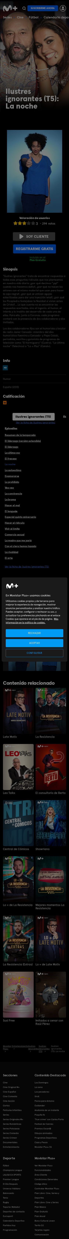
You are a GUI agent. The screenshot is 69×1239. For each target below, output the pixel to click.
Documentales (10, 1142)
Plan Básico (40, 1207)
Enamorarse (12, 476)
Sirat (37, 1096)
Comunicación (42, 1234)
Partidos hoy (9, 1225)
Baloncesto (8, 1193)
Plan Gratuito (41, 1211)
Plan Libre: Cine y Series (47, 1202)
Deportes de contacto (14, 1211)
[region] (34, 619)
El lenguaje (11, 511)
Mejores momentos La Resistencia (50, 906)
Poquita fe (40, 1114)
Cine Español (9, 1091)
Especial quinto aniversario (20, 516)
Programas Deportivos (46, 1138)
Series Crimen (10, 1138)
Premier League (11, 1179)
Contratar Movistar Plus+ (47, 1188)
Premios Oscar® (43, 1128)
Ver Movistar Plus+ (44, 1165)
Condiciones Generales (46, 1179)
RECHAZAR (34, 633)
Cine (20, 17)
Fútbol (33, 17)
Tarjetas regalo (42, 1230)
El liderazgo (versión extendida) (23, 440)
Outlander (40, 1105)
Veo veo (9, 487)
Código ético (41, 1184)
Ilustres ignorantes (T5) (33, 416)
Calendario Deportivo (13, 1220)
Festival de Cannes (44, 1124)
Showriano (42, 849)
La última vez (12, 452)
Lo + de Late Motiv (48, 964)
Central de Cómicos (16, 849)
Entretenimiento (11, 1147)
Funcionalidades (43, 1170)
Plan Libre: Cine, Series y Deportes (47, 1195)
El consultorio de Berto (51, 793)
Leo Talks (9, 793)
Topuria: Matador (11, 1207)
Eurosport (8, 1216)
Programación (10, 1230)
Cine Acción (9, 1101)
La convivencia (13, 493)
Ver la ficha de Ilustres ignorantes (35, 422)
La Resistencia (45, 736)
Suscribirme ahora (43, 8)
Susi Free (9, 1020)
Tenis (5, 1197)
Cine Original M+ (11, 1087)
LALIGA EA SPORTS (12, 1174)
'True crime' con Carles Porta (49, 1119)
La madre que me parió (18, 540)
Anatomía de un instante (47, 1110)
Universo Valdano (11, 1188)
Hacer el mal (12, 505)
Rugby (6, 1202)
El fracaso (11, 458)
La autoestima (13, 470)
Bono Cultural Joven (45, 1220)
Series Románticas (12, 1124)
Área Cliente (41, 1174)
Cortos (6, 1105)
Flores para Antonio (44, 1101)
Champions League (12, 1170)
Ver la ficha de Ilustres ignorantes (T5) (27, 566)
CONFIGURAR (34, 653)
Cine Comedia (10, 1096)
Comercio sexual (14, 534)
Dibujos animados (43, 1133)
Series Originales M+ (13, 1119)
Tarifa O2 (39, 1225)
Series (7, 17)
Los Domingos (41, 1082)
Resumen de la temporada (20, 435)
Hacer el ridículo (14, 522)
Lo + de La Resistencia (18, 905)
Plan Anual (40, 1216)
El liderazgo (11, 446)
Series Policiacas (11, 1128)
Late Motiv (10, 736)
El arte (9, 557)
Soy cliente (34, 236)
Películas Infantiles (12, 1110)
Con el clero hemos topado (20, 546)
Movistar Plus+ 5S (43, 1147)
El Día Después (10, 1184)
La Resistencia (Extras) (18, 964)
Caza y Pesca (41, 1142)
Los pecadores (42, 1091)
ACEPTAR (34, 642)
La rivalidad (11, 552)
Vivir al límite (12, 528)
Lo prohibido (12, 481)
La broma (10, 499)
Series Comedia (11, 1133)
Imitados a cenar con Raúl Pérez (49, 1022)
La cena (39, 1087)
